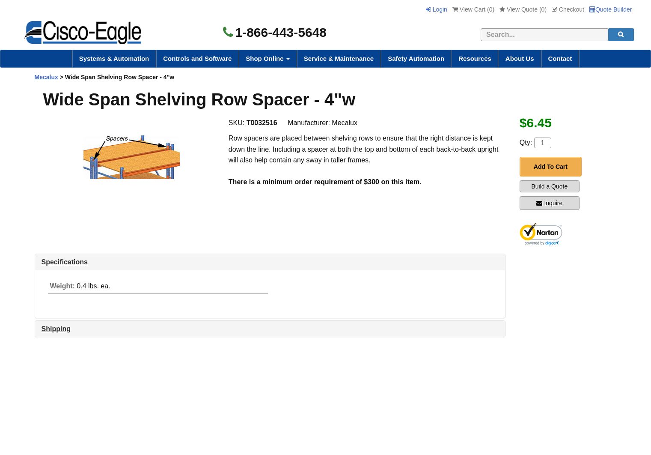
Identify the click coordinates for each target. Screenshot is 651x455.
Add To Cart (551, 166)
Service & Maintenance (339, 58)
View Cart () (473, 9)
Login (436, 9)
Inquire (549, 203)
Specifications (65, 262)
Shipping (56, 328)
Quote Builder (610, 9)
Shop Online (268, 58)
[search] (621, 34)
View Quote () (523, 9)
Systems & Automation (114, 58)
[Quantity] (542, 143)
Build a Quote (549, 186)
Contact (560, 58)
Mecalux (46, 77)
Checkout (568, 9)
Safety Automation (416, 58)
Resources (474, 58)
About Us (519, 58)
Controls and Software (197, 58)
